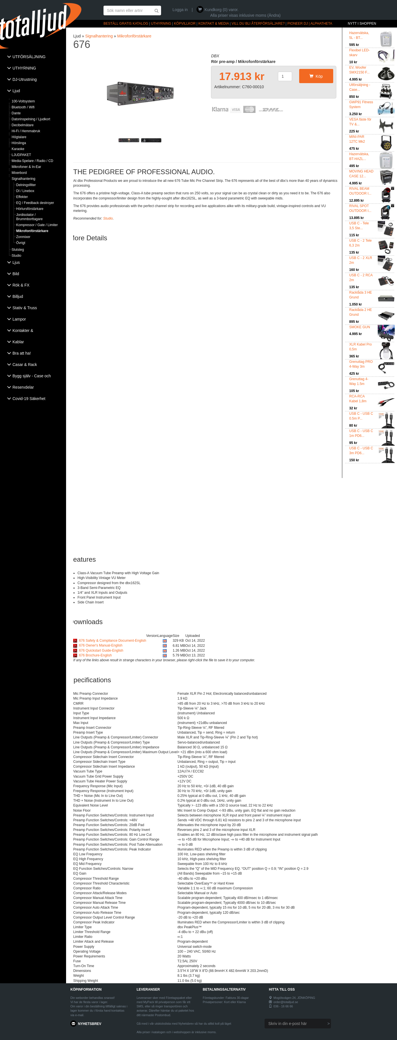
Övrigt (20, 243)
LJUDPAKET (21, 155)
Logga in (180, 9)
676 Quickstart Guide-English (101, 650)
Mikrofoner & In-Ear (26, 167)
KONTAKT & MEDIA (213, 24)
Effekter (22, 197)
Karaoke (18, 149)
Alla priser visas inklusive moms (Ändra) (245, 15)
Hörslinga (19, 143)
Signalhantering (23, 179)
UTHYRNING (161, 24)
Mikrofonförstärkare (32, 231)
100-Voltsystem (23, 101)
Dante (16, 113)
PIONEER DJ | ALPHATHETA (310, 24)
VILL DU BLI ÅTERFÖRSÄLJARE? (258, 24)
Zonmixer (23, 237)
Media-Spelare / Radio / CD (32, 161)
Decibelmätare (22, 125)
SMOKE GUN (359, 327)
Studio (16, 256)
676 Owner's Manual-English (101, 645)
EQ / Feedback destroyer (35, 203)
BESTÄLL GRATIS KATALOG (126, 24)
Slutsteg (18, 250)
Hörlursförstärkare (29, 209)
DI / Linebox (25, 191)
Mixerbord (19, 173)
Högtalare (19, 137)
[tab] (33, 57)
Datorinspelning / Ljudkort (31, 119)
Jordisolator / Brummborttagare (29, 217)
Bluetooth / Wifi (23, 107)
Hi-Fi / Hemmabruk (26, 131)
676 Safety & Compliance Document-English (112, 641)
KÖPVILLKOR (185, 24)
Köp (316, 76)
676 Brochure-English (95, 655)
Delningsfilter (26, 185)
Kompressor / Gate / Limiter (37, 225)
